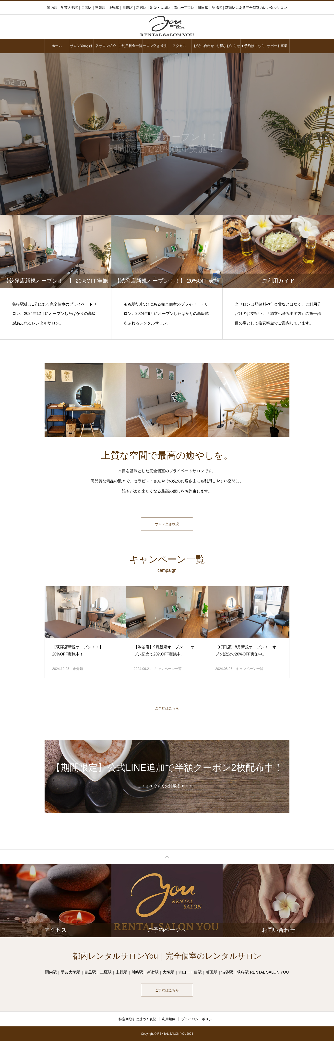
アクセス (179, 46)
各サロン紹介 (105, 46)
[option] (167, 134)
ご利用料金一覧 (130, 46)
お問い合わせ (203, 46)
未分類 (78, 670)
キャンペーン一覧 (168, 670)
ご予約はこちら (167, 710)
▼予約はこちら (253, 46)
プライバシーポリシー (198, 1023)
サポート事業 (277, 46)
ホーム (57, 46)
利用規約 (169, 1023)
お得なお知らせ (228, 46)
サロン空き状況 (155, 46)
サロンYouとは (81, 46)
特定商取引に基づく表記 (137, 1023)
